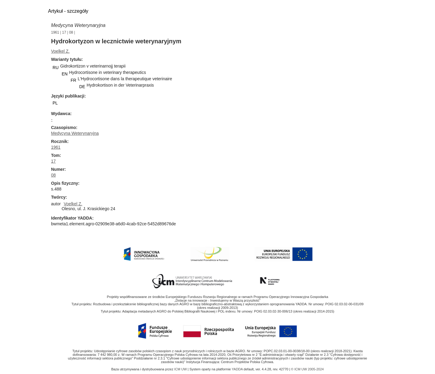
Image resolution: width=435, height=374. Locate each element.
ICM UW (181, 369)
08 (71, 32)
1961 (55, 32)
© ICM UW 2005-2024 (307, 369)
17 (64, 32)
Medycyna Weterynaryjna (78, 25)
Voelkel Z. (60, 51)
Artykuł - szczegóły (68, 11)
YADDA (238, 369)
